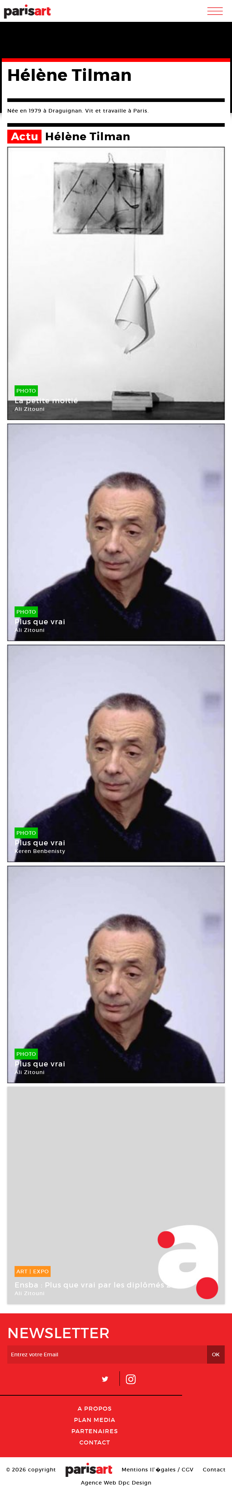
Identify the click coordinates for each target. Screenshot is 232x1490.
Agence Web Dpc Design (116, 1482)
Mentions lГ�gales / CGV (157, 1469)
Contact (94, 1442)
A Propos (95, 1408)
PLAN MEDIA (94, 1419)
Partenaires (94, 1431)
